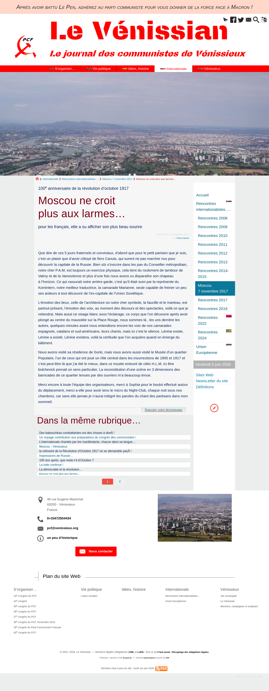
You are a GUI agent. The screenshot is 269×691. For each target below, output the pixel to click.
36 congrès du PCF (24, 612)
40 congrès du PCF (24, 633)
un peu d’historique (62, 538)
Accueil (202, 195)
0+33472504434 (59, 519)
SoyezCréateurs (149, 659)
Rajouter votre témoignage (160, 410)
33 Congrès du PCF (24, 597)
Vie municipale (229, 597)
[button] (218, 20)
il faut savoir (162, 653)
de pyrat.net (126, 659)
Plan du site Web (64, 577)
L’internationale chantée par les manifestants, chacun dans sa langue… (87, 442)
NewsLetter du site (212, 381)
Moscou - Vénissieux (53, 446)
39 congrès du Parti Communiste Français (37, 628)
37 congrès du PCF (24, 618)
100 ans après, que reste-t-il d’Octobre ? (66, 460)
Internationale (50, 178)
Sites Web (205, 375)
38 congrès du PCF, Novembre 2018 (33, 623)
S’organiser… (26, 590)
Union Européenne (177, 602)
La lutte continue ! (51, 465)
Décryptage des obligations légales (192, 653)
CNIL (128, 653)
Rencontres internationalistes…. (80, 178)
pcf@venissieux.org (62, 529)
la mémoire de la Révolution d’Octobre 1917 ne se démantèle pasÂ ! (85, 451)
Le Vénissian (228, 602)
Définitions (205, 387)
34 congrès (19, 602)
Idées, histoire (135, 590)
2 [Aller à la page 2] (120, 482)
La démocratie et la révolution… (60, 469)
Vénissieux (231, 590)
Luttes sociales (87, 597)
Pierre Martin (182, 238)
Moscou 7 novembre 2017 (118, 178)
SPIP (169, 659)
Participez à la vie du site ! (246, 678)
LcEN (137, 653)
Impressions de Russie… (56, 455)
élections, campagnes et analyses (239, 608)
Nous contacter (96, 552)
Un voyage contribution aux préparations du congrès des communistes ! (87, 437)
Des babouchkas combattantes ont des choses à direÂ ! (76, 433)
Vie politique (91, 590)
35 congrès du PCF (24, 607)
